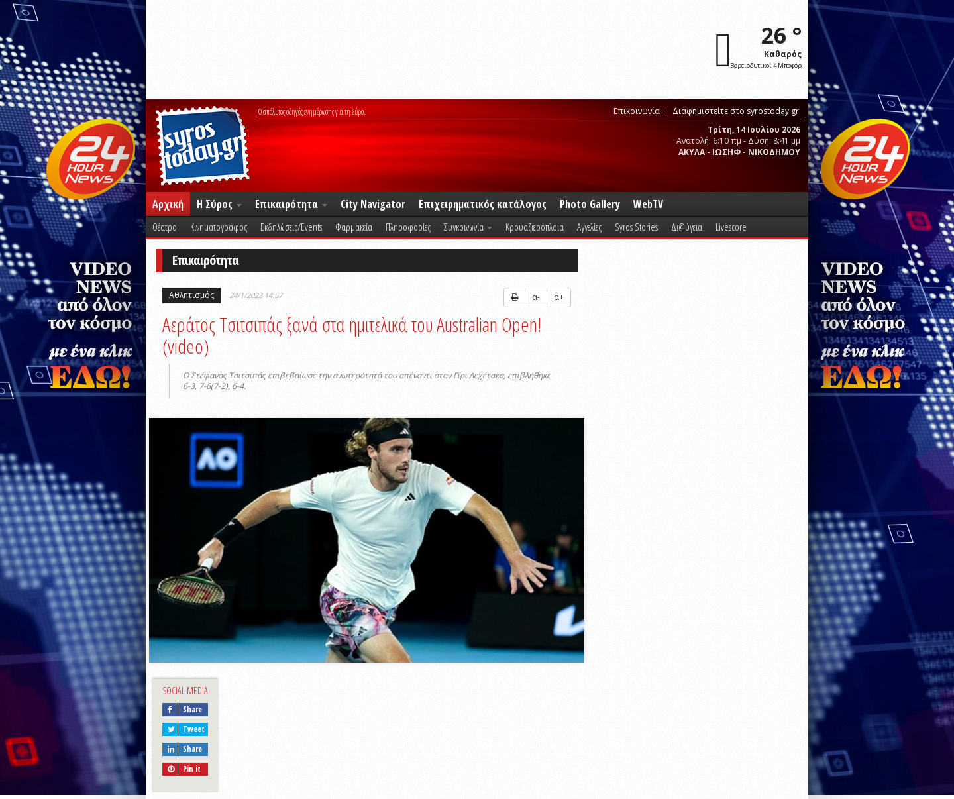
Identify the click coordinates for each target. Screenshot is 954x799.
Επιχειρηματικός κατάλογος (483, 204)
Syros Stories (636, 226)
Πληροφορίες (408, 226)
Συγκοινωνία (468, 226)
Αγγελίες (589, 226)
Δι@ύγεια (686, 226)
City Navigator (373, 204)
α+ (559, 297)
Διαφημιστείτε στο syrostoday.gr (735, 111)
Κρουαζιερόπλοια (534, 226)
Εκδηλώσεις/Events (291, 226)
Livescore (731, 226)
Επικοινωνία (636, 111)
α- (536, 297)
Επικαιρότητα (291, 204)
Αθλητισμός (191, 295)
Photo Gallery (590, 204)
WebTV (648, 204)
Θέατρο (164, 226)
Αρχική (168, 204)
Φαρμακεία (353, 226)
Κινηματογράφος (218, 226)
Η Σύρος (219, 204)
